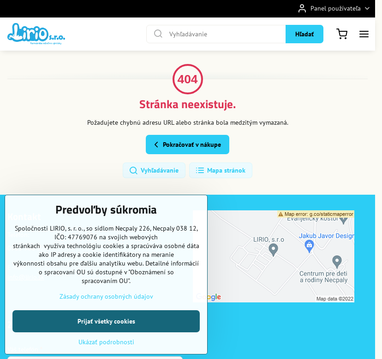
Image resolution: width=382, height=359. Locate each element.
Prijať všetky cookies (106, 321)
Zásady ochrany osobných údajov (106, 296)
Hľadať (304, 34)
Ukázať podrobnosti (106, 342)
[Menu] (364, 34)
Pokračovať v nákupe (186, 145)
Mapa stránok (220, 170)
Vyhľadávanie (154, 170)
